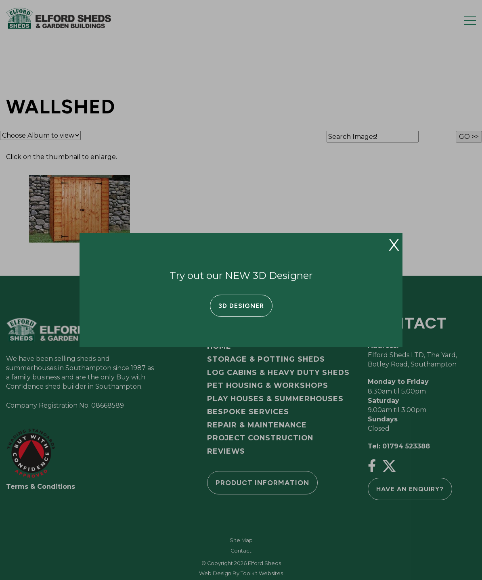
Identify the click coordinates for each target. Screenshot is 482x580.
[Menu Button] (470, 20)
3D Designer (241, 306)
